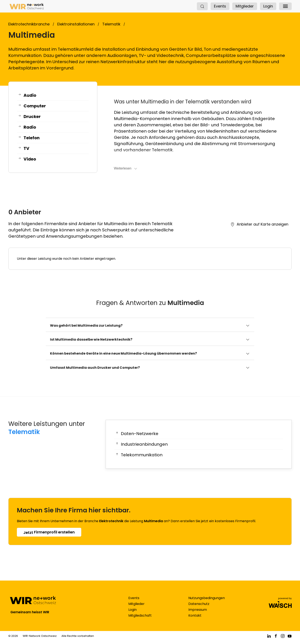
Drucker (29, 117)
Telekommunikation (138, 455)
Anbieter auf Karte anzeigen (259, 224)
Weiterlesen (126, 169)
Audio (27, 95)
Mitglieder (245, 6)
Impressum (197, 613)
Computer (32, 106)
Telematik (24, 432)
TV (23, 149)
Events (220, 6)
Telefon (29, 138)
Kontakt (194, 619)
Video (27, 159)
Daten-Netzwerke (136, 434)
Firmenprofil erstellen (49, 532)
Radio (27, 127)
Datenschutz (198, 608)
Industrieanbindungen (141, 444)
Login (268, 6)
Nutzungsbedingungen (206, 602)
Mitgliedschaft (140, 619)
